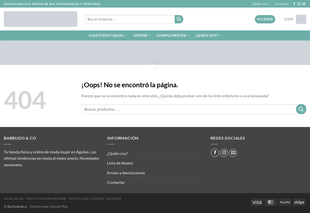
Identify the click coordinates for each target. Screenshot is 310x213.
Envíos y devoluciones (126, 172)
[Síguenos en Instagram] (298, 4)
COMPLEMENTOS (173, 35)
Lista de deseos (120, 162)
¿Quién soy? (260, 4)
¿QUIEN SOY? (208, 35)
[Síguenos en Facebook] (294, 4)
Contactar (281, 4)
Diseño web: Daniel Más (49, 206)
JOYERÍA (142, 35)
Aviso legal (14, 198)
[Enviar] (179, 19)
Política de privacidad (46, 198)
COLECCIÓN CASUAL (108, 35)
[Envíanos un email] (303, 4)
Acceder (113, 198)
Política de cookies (86, 198)
